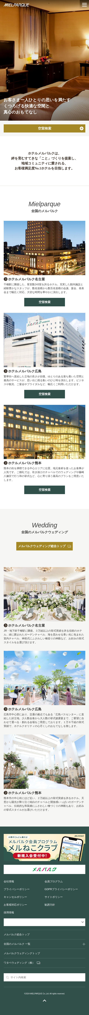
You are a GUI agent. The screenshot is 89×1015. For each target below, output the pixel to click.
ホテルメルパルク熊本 (24, 463)
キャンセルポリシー (15, 896)
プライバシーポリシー (17, 889)
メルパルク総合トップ (17, 934)
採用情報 (9, 912)
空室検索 (45, 302)
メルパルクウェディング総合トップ (44, 546)
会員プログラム (54, 881)
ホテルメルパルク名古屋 (26, 279)
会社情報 (9, 881)
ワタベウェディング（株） (19, 962)
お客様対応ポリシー (15, 904)
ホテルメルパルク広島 (24, 371)
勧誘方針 (50, 904)
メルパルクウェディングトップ (22, 953)
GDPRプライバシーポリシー (61, 889)
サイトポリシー (54, 896)
